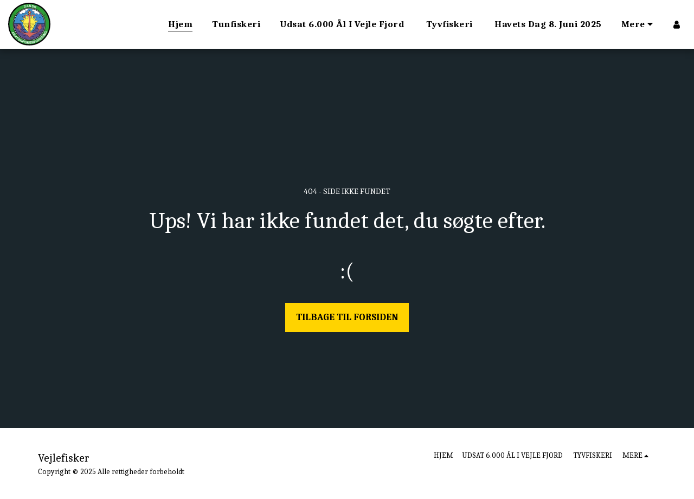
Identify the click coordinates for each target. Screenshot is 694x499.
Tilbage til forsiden (347, 317)
